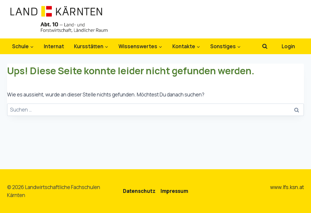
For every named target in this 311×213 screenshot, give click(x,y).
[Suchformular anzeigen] (264, 46)
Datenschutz (139, 191)
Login (288, 46)
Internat (54, 46)
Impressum (174, 191)
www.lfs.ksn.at (287, 187)
